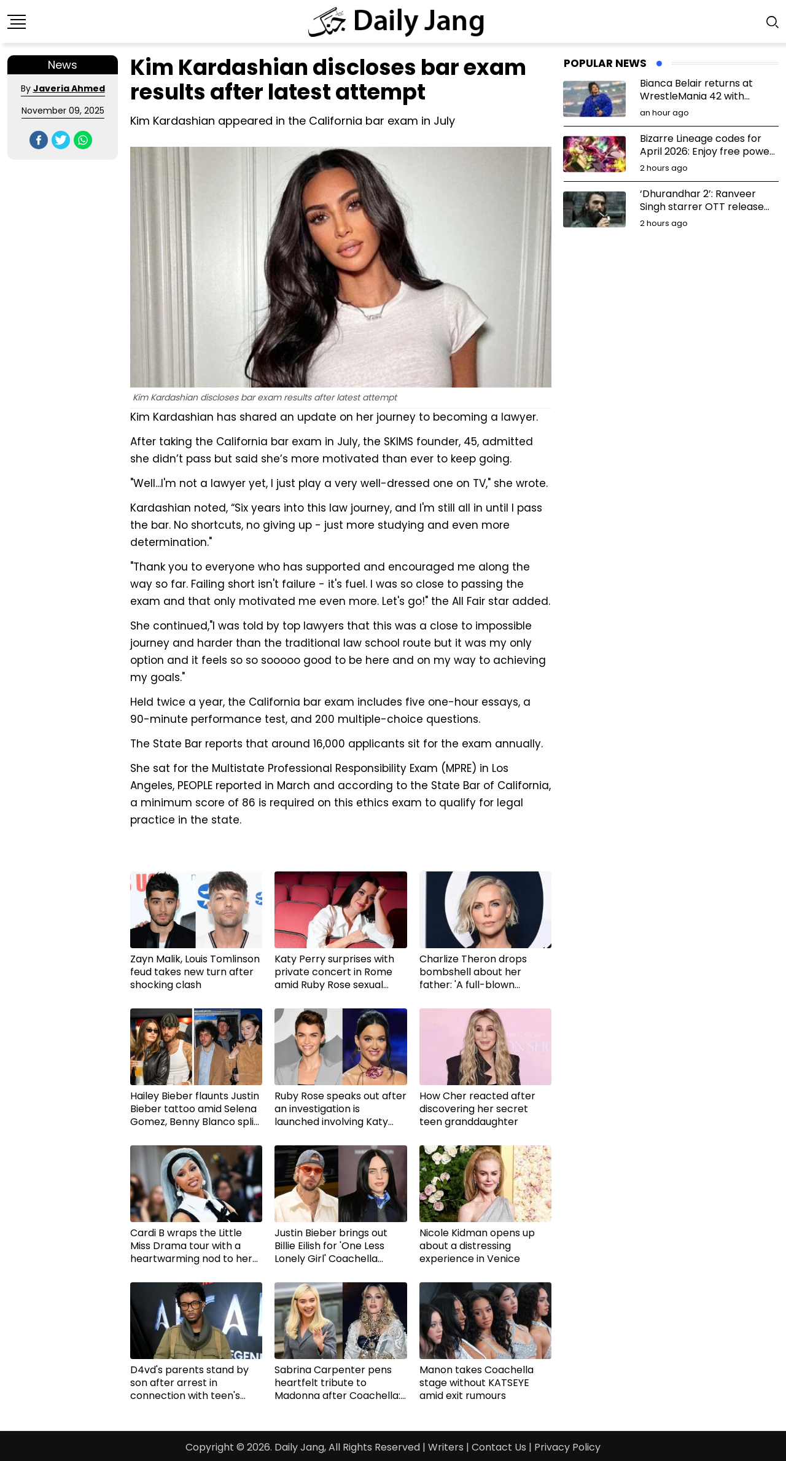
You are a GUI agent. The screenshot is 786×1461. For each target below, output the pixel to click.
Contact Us (499, 1447)
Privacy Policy (567, 1447)
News (62, 64)
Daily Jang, (300, 1447)
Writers (446, 1447)
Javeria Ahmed (69, 88)
